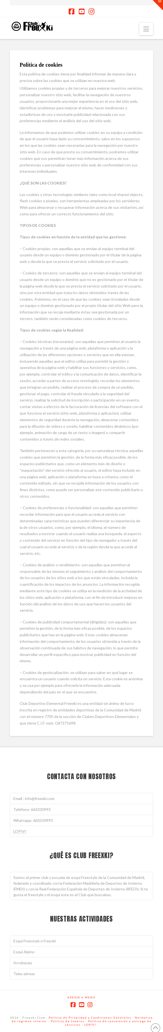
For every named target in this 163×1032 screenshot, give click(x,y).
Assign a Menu (81, 997)
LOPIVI (19, 831)
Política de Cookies (68, 1021)
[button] (146, 29)
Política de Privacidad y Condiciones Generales (90, 1017)
